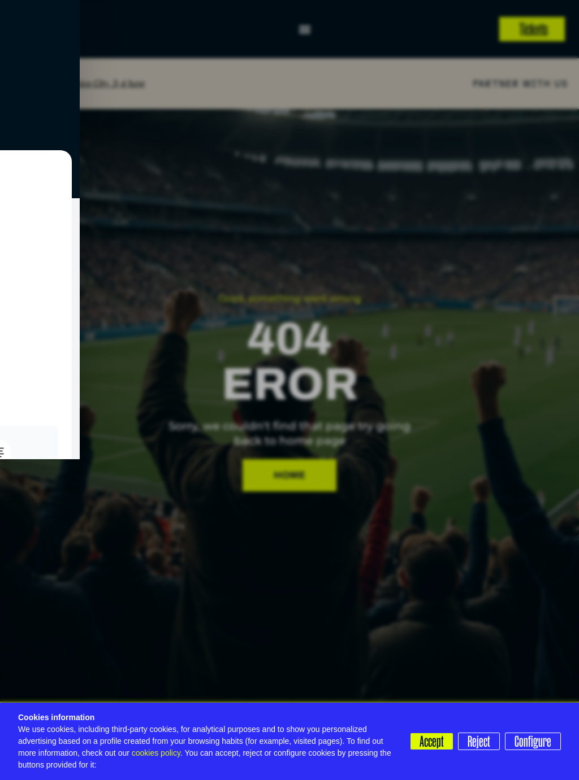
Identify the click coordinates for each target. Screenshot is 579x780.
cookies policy (156, 752)
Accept (428, 741)
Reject (477, 741)
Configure (533, 741)
